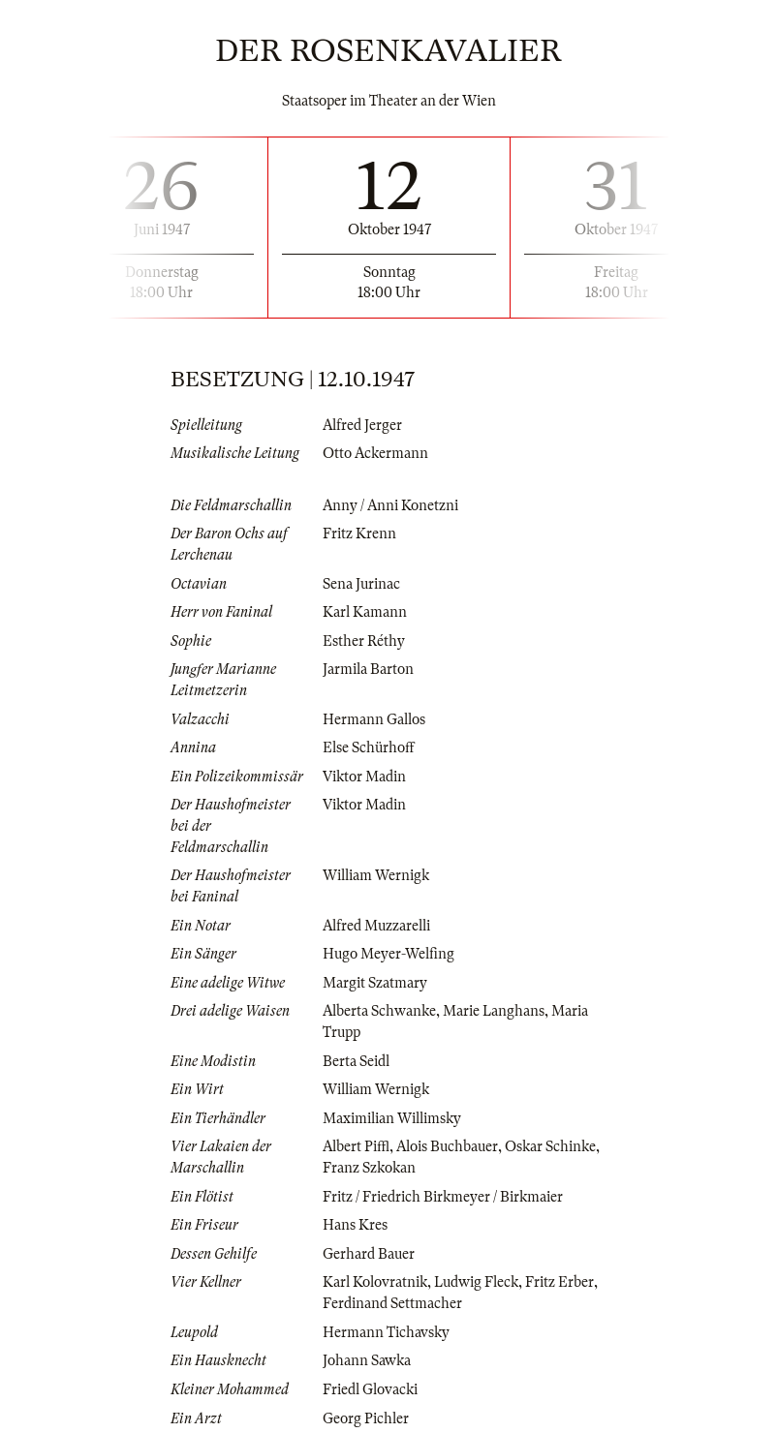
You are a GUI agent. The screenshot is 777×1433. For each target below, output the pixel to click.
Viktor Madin (364, 776)
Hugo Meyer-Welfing (388, 953)
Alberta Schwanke (379, 1011)
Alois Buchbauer (447, 1146)
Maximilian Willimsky (392, 1118)
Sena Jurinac (361, 584)
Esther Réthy (364, 641)
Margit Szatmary (375, 983)
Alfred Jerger (362, 425)
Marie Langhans (493, 1011)
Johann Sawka (367, 1360)
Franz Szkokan (369, 1167)
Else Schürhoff (369, 747)
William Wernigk (376, 875)
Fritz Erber (559, 1282)
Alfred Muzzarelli (376, 925)
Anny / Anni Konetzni (390, 505)
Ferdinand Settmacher (392, 1303)
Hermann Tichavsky (386, 1332)
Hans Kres (355, 1225)
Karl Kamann (365, 612)
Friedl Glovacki (370, 1389)
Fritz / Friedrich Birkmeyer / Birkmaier (443, 1196)
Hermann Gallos (374, 719)
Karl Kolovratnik (375, 1282)
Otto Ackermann (375, 453)
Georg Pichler (366, 1418)
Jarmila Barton (368, 669)
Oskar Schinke (550, 1146)
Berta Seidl (356, 1061)
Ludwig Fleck (476, 1282)
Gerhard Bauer (369, 1254)
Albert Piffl (356, 1146)
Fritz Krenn (359, 533)
